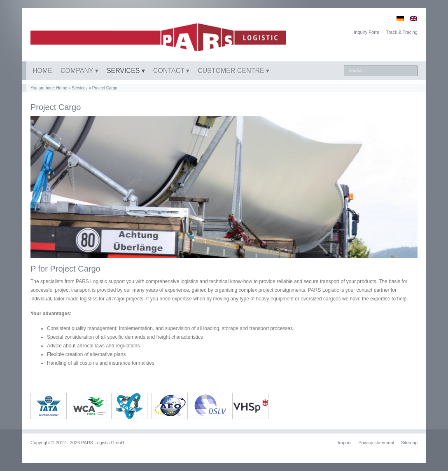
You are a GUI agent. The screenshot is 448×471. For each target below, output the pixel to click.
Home (42, 70)
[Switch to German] (397, 18)
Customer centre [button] (232, 70)
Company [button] (78, 70)
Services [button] (124, 70)
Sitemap (409, 442)
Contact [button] (169, 70)
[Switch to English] (410, 18)
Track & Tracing (402, 32)
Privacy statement (376, 442)
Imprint (345, 442)
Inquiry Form (366, 32)
